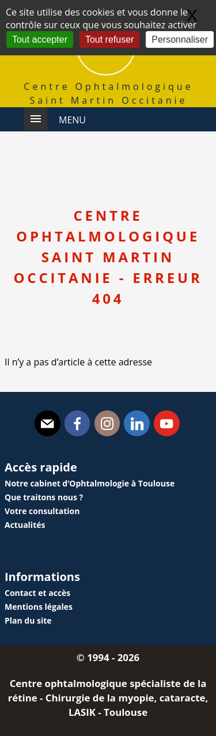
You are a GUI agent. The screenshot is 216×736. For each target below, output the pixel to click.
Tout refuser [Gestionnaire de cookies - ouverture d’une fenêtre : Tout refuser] (109, 39)
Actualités (25, 524)
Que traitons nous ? (44, 497)
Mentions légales (39, 606)
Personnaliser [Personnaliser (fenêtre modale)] (179, 39)
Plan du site (28, 620)
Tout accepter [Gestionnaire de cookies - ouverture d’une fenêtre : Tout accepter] (39, 39)
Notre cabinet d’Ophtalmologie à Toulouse (90, 483)
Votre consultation (42, 510)
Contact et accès (37, 592)
